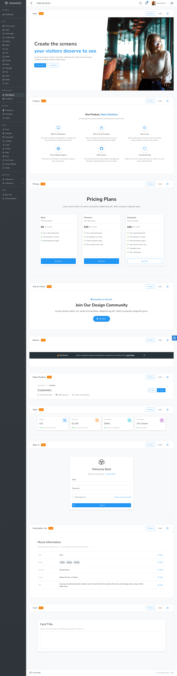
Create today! (110, 474)
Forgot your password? (122, 497)
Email (74, 479)
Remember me (80, 497)
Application (42, 385)
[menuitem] (13, 12)
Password (75, 488)
